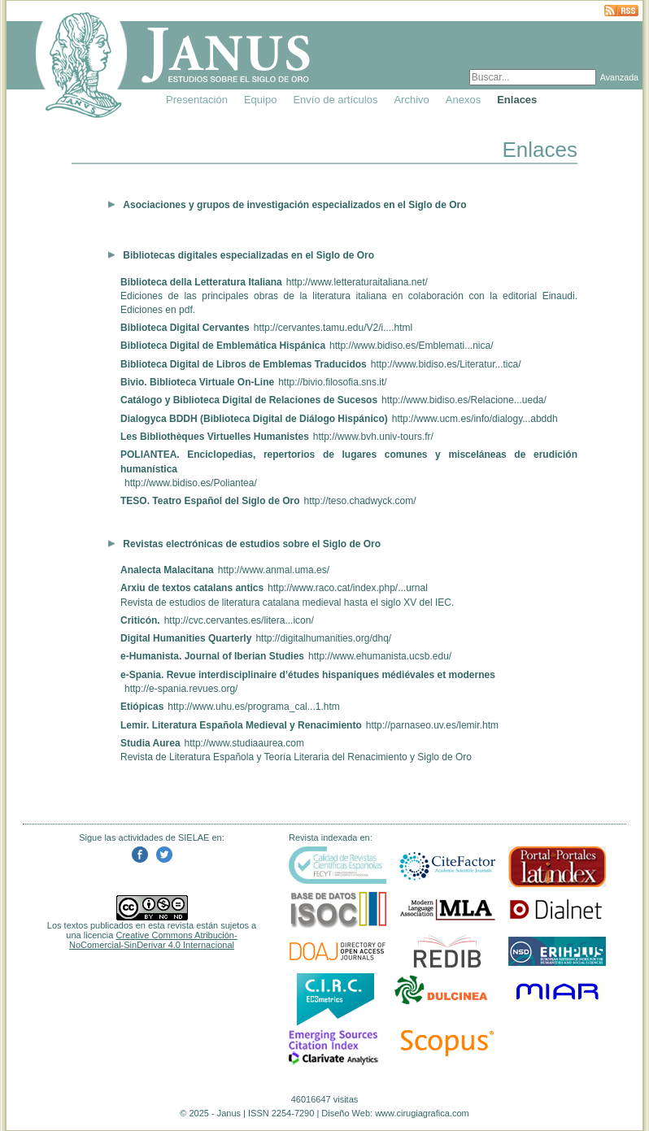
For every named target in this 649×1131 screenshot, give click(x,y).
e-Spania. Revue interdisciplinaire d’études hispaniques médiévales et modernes (307, 675)
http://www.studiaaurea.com (244, 743)
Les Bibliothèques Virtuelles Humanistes (214, 436)
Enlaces (517, 100)
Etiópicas (141, 706)
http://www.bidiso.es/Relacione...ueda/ (464, 400)
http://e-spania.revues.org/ (180, 688)
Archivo (411, 100)
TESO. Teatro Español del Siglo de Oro (209, 501)
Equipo (260, 100)
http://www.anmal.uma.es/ (273, 570)
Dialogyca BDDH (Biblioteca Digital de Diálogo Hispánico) (254, 418)
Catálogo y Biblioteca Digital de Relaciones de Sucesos (248, 400)
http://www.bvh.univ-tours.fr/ (373, 436)
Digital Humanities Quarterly (185, 638)
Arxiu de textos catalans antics (192, 588)
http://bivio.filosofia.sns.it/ (332, 382)
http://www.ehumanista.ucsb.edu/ (379, 656)
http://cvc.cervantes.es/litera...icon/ (239, 620)
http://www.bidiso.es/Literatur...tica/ (446, 364)
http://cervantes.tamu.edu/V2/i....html (333, 327)
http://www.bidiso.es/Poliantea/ (190, 483)
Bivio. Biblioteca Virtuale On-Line (197, 382)
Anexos (463, 100)
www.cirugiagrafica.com (422, 1113)
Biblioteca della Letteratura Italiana (201, 282)
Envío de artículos (335, 100)
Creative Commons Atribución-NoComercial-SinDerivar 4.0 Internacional (153, 940)
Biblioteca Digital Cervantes (185, 327)
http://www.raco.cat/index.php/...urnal (348, 588)
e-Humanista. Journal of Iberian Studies (212, 656)
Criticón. (140, 620)
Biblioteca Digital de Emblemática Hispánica (222, 345)
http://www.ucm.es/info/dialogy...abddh (475, 418)
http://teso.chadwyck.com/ (359, 501)
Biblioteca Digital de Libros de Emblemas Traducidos (243, 364)
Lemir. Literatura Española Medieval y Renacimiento (241, 725)
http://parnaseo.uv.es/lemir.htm (432, 725)
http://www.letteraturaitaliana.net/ (357, 282)
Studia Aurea (150, 743)
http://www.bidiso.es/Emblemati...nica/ (411, 345)
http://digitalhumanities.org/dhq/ (323, 638)
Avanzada (619, 77)
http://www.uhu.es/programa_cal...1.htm (253, 706)
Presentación (197, 100)
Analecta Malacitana (167, 570)
